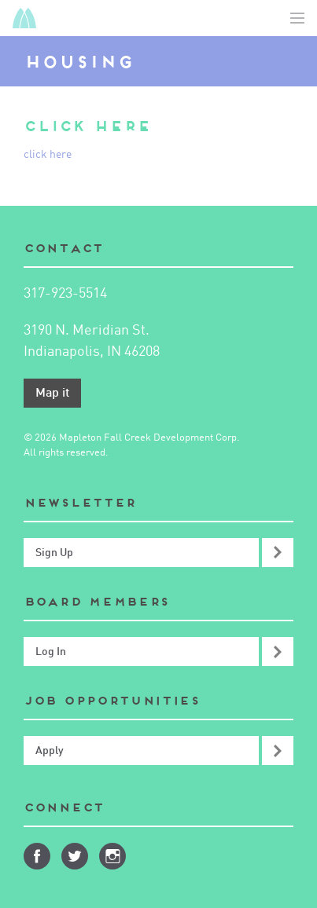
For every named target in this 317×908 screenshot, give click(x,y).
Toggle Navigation (297, 18)
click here (48, 154)
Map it (52, 393)
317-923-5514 (65, 294)
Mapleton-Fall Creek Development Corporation (24, 18)
